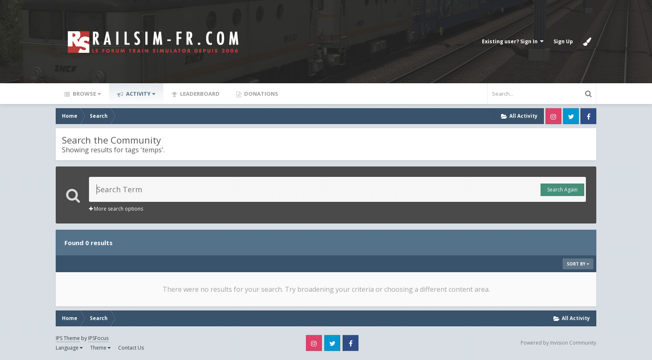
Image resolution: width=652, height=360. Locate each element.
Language (69, 347)
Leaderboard (199, 93)
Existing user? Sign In (512, 41)
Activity (140, 93)
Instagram (553, 116)
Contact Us (131, 347)
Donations (260, 93)
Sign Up (563, 41)
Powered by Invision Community (558, 342)
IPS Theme (68, 338)
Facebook (588, 116)
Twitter (571, 116)
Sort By (578, 264)
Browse (86, 93)
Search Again (562, 189)
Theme (100, 347)
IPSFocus (98, 338)
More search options (116, 208)
